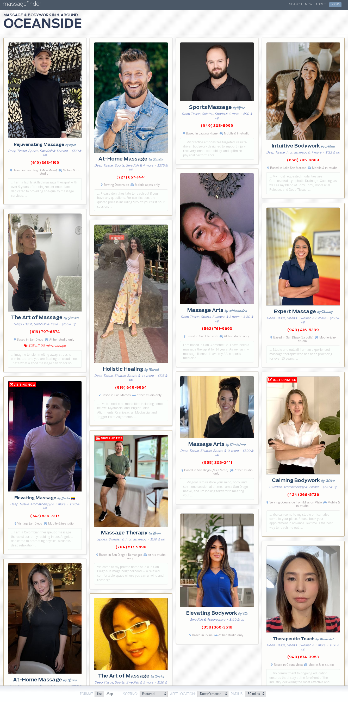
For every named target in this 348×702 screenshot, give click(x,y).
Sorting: (130, 694)
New (308, 4)
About (320, 4)
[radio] (99, 694)
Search (295, 4)
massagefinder (22, 4)
